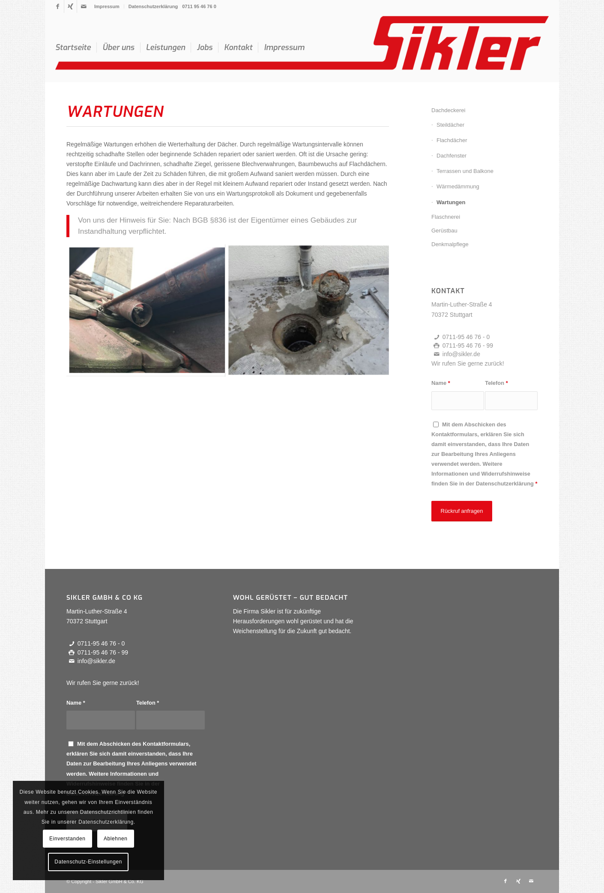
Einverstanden (67, 839)
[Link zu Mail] (83, 6)
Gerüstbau (444, 230)
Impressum (107, 6)
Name (440, 383)
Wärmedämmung (458, 186)
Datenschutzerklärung (153, 6)
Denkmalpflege (450, 244)
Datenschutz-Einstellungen (88, 862)
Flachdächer (452, 140)
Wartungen (451, 202)
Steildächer (450, 125)
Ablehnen (116, 839)
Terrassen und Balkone (465, 171)
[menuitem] (107, 6)
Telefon (496, 383)
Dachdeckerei (448, 110)
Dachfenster (451, 155)
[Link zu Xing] (70, 6)
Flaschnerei (445, 217)
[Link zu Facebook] (57, 6)
